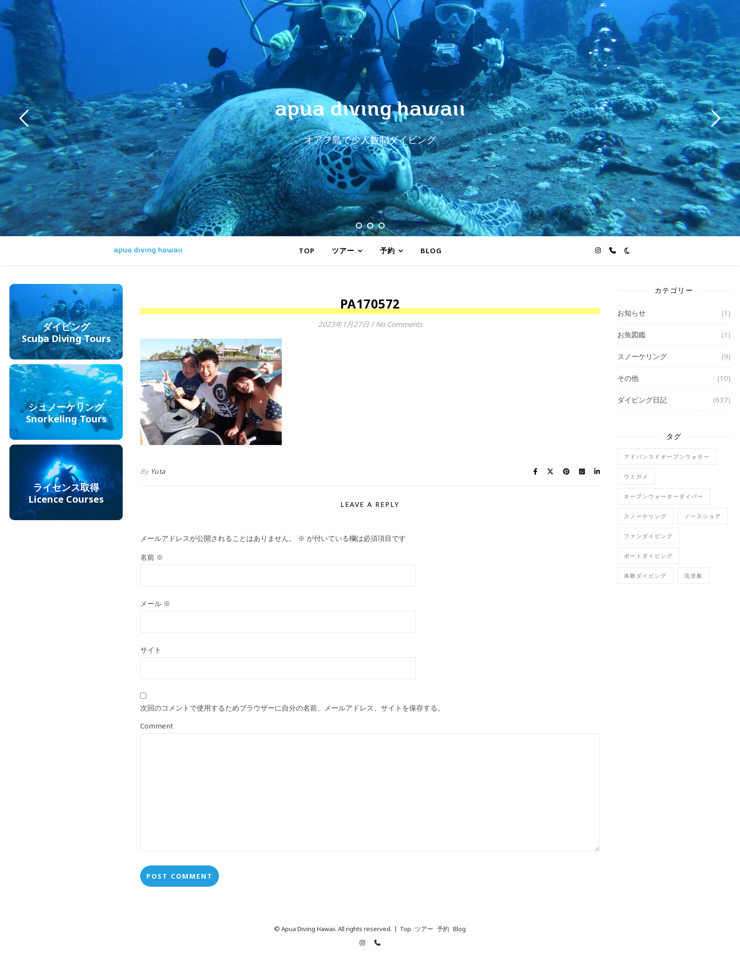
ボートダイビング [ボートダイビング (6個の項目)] (648, 555)
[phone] (612, 250)
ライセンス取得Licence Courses (66, 483)
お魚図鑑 (631, 334)
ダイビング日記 (642, 399)
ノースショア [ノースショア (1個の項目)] (702, 516)
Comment (156, 725)
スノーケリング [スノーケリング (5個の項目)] (645, 516)
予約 (387, 250)
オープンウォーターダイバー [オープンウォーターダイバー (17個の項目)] (664, 496)
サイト (150, 649)
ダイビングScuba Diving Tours (66, 323)
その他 (628, 378)
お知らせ (631, 312)
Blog (431, 250)
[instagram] (599, 250)
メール (155, 603)
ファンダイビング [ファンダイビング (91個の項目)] (648, 535)
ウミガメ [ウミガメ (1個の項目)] (636, 476)
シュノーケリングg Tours (66, 403)
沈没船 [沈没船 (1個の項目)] (693, 575)
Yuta (158, 471)
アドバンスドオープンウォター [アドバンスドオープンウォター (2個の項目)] (667, 456)
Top (307, 250)
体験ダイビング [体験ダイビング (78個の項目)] (645, 575)
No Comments (399, 324)
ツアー (343, 250)
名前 (151, 557)
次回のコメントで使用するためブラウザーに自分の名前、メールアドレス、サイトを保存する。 (292, 707)
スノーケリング (642, 356)
